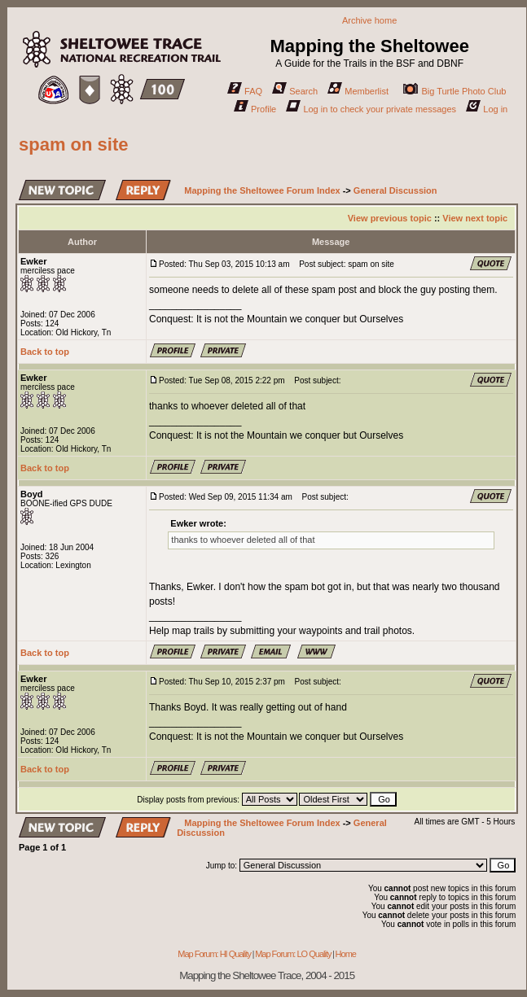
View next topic (474, 218)
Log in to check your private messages (371, 109)
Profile (255, 109)
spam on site (73, 144)
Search (295, 91)
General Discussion (395, 190)
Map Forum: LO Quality (293, 954)
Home (346, 954)
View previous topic (390, 218)
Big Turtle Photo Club (454, 91)
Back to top (44, 351)
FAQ (244, 91)
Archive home (369, 20)
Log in (486, 109)
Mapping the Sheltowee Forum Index (262, 190)
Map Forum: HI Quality (214, 954)
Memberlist (358, 91)
